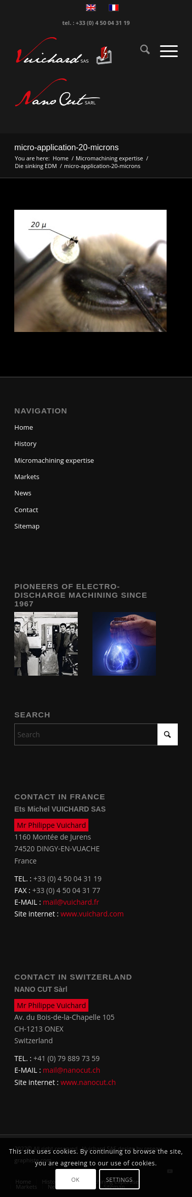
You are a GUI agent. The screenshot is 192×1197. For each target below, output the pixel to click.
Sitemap (27, 526)
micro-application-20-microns (66, 147)
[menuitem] (140, 51)
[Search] (140, 51)
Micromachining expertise (54, 460)
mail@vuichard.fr (71, 902)
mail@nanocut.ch (71, 1070)
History (25, 443)
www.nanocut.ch (88, 1082)
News (22, 492)
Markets (26, 476)
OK (76, 1179)
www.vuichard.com (91, 913)
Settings (119, 1179)
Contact (26, 509)
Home (23, 427)
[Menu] (164, 51)
